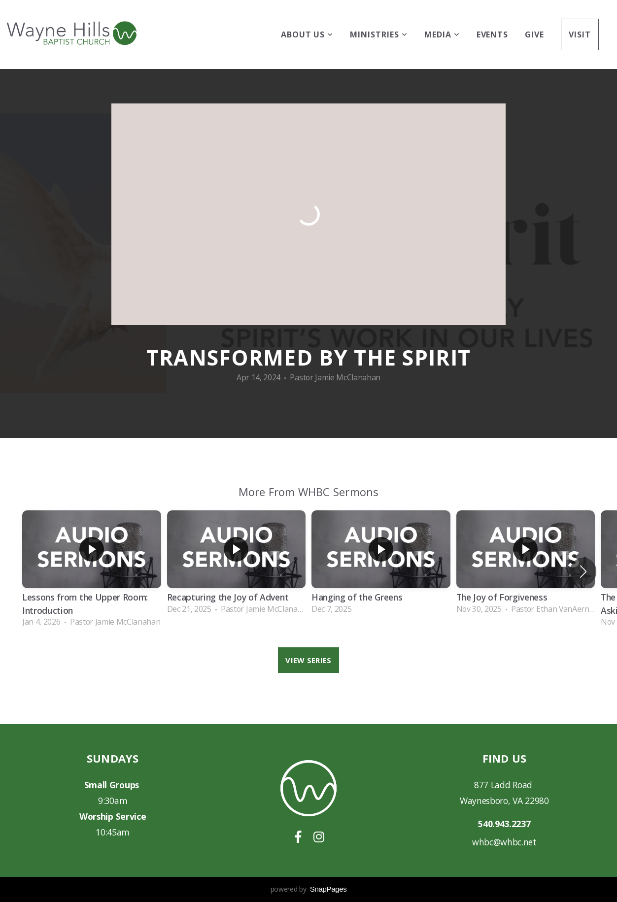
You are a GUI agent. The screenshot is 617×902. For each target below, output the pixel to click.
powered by (309, 889)
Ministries (379, 34)
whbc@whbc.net (504, 842)
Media (442, 34)
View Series (308, 660)
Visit (580, 34)
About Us (307, 34)
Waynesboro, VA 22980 (504, 800)
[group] (91, 571)
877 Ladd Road (504, 785)
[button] (583, 571)
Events (493, 34)
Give (534, 34)
